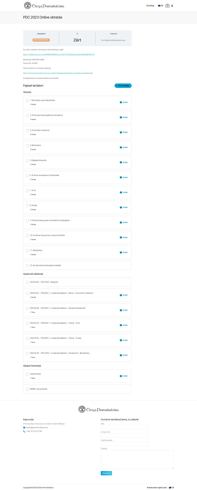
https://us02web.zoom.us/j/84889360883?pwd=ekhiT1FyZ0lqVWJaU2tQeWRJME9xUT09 (58, 55)
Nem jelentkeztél (41, 40)
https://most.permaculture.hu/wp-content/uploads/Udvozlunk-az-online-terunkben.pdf (58, 73)
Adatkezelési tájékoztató (157, 487)
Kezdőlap (150, 6)
